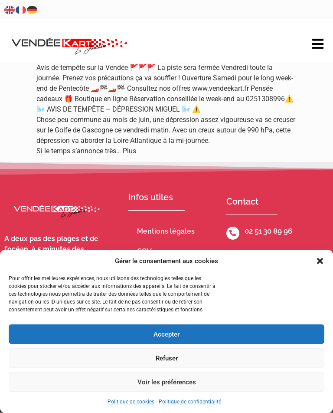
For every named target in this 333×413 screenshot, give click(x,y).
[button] (320, 261)
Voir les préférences (166, 382)
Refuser (167, 358)
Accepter (166, 334)
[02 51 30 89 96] (232, 233)
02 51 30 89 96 (268, 231)
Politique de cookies (131, 402)
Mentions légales (166, 231)
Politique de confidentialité (190, 402)
